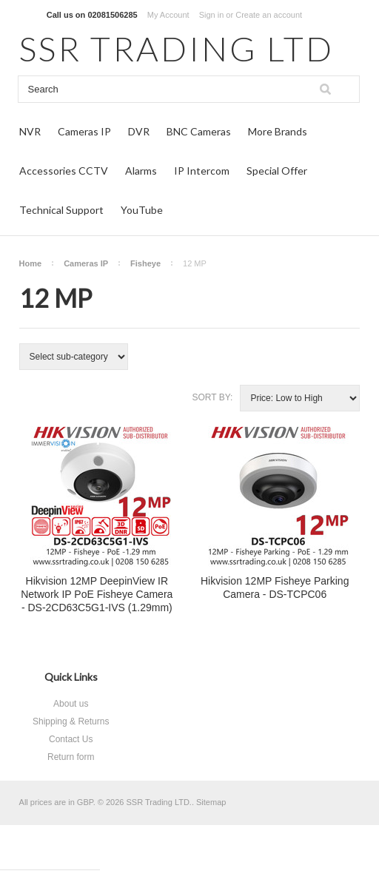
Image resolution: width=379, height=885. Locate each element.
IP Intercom (201, 170)
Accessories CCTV (63, 170)
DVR (139, 131)
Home (30, 263)
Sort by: (212, 397)
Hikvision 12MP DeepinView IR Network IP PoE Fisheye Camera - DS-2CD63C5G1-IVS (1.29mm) (96, 594)
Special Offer (276, 170)
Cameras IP (84, 131)
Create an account (268, 14)
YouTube (142, 209)
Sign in (211, 14)
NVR (30, 131)
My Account (168, 14)
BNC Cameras (199, 131)
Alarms (141, 170)
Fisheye (145, 263)
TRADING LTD (176, 48)
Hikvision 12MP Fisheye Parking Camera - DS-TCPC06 (275, 587)
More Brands (277, 131)
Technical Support (61, 209)
